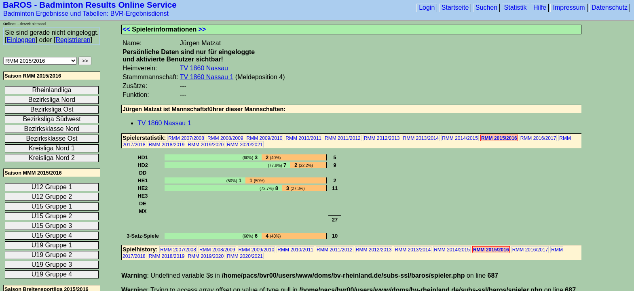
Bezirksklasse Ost (51, 138)
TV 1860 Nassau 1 (207, 77)
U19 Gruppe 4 (52, 274)
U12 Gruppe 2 (52, 196)
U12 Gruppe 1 (52, 186)
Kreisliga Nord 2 (52, 157)
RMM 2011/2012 (343, 138)
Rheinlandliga (52, 89)
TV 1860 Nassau (204, 68)
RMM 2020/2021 (245, 145)
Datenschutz (610, 7)
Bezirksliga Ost (52, 109)
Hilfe (539, 7)
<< (126, 29)
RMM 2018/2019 (167, 145)
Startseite (455, 7)
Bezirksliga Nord (51, 99)
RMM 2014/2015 (460, 138)
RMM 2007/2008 (186, 138)
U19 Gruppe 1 (52, 245)
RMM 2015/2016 (499, 138)
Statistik (515, 7)
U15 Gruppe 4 (52, 235)
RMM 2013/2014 (421, 138)
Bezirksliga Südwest (51, 119)
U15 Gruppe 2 (52, 216)
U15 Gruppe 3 (52, 225)
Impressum (569, 7)
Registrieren (72, 39)
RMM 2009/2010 (265, 138)
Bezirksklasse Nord (52, 128)
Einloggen (20, 39)
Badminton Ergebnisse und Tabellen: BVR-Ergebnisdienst (86, 13)
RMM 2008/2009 (225, 138)
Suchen (486, 7)
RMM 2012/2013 (382, 138)
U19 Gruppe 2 (52, 254)
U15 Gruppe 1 (52, 206)
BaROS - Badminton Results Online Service (90, 4)
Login (427, 7)
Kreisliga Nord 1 (52, 148)
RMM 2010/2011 (303, 138)
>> (202, 29)
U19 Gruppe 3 (52, 264)
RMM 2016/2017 (538, 138)
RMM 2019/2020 (206, 145)
